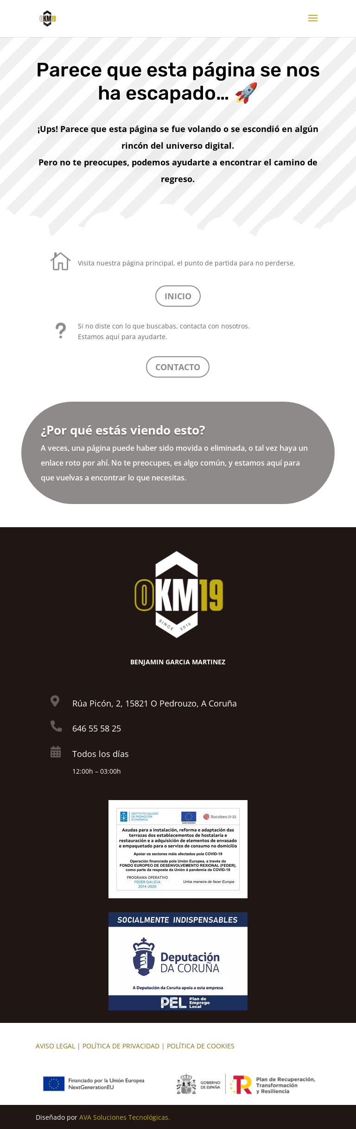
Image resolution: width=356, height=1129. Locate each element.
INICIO (178, 296)
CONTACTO (177, 366)
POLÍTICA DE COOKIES (201, 1045)
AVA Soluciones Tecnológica (122, 1117)
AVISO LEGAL (55, 1045)
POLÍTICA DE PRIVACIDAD (121, 1045)
